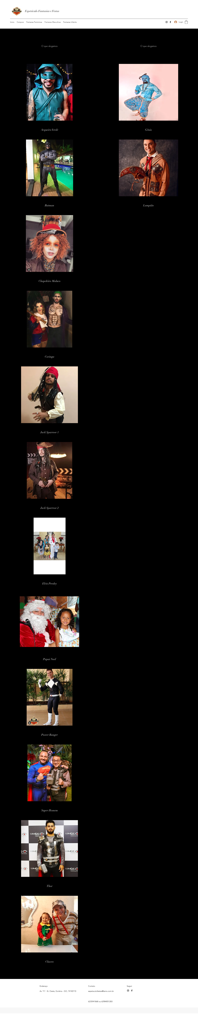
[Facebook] (170, 22)
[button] (34, 22)
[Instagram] (166, 22)
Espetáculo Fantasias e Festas (42, 11)
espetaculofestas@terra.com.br (101, 991)
